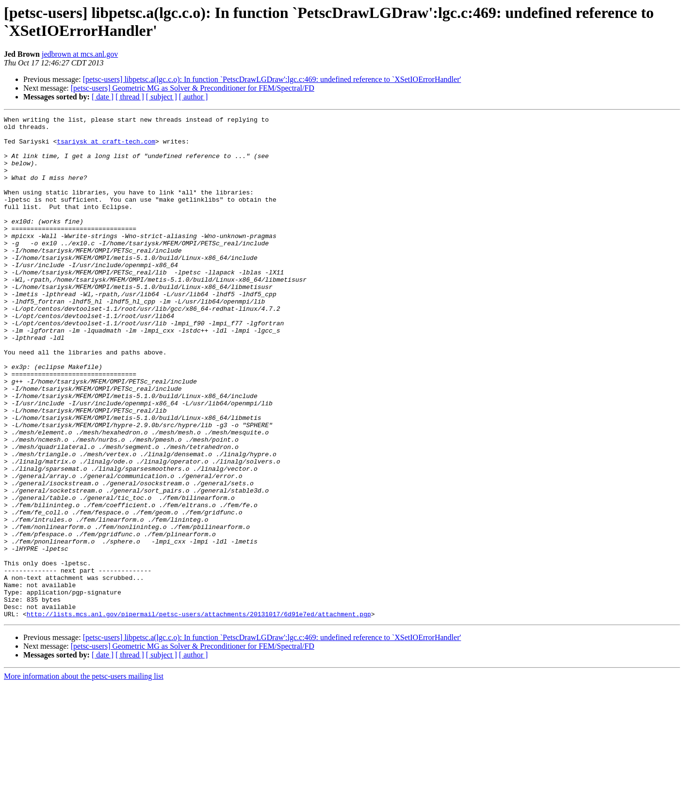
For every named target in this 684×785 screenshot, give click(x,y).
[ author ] (193, 97)
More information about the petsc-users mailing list (83, 776)
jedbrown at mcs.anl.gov (80, 54)
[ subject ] (161, 97)
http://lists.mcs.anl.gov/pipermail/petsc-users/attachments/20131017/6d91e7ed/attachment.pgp (199, 714)
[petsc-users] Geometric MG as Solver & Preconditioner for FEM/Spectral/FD (192, 88)
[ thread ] (129, 97)
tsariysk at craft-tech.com (106, 147)
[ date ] (103, 97)
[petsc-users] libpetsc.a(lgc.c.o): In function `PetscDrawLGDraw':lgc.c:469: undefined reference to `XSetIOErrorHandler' (272, 79)
